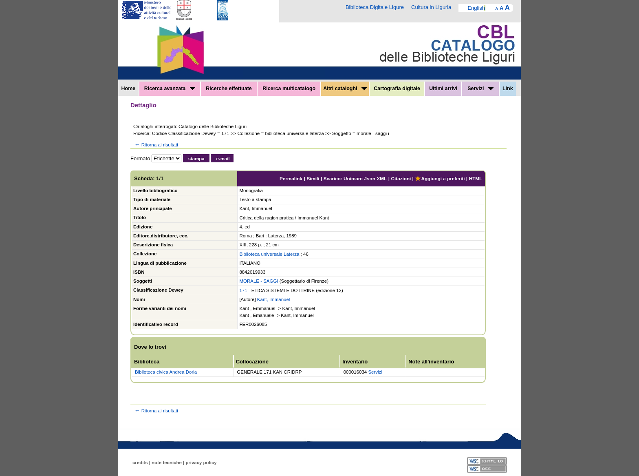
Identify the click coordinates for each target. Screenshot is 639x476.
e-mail (222, 158)
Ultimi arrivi (443, 88)
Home (128, 88)
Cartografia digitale (397, 88)
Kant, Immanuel (273, 299)
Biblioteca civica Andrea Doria (166, 372)
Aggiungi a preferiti (440, 178)
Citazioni (401, 178)
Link (507, 88)
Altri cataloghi (345, 88)
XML (382, 178)
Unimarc (353, 178)
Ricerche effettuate (229, 88)
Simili (312, 178)
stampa (196, 158)
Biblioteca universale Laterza (269, 254)
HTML (475, 178)
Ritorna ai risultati (155, 144)
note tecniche (167, 462)
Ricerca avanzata (169, 88)
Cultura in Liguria (431, 7)
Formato (140, 158)
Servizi (480, 88)
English (476, 8)
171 (243, 290)
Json (369, 178)
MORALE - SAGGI (258, 281)
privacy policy (200, 462)
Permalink (291, 178)
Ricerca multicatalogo (288, 88)
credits (140, 462)
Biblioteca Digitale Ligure (375, 7)
